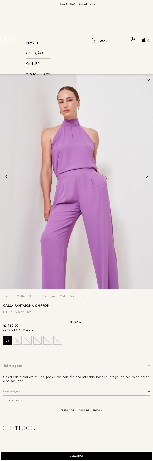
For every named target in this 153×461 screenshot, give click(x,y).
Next (146, 180)
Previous (7, 180)
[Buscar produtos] (93, 41)
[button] (7, 344)
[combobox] (106, 41)
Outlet (32, 64)
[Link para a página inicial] (8, 300)
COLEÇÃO (34, 53)
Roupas (35, 300)
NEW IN (33, 43)
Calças (50, 300)
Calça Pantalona (72, 300)
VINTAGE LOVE (38, 74)
